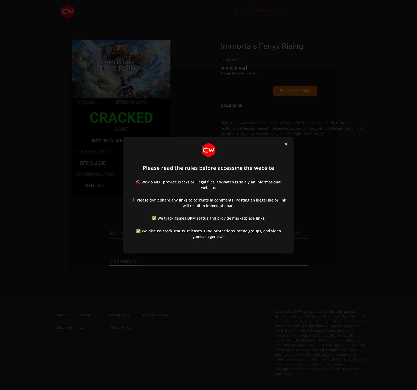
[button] (286, 144)
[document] (208, 195)
